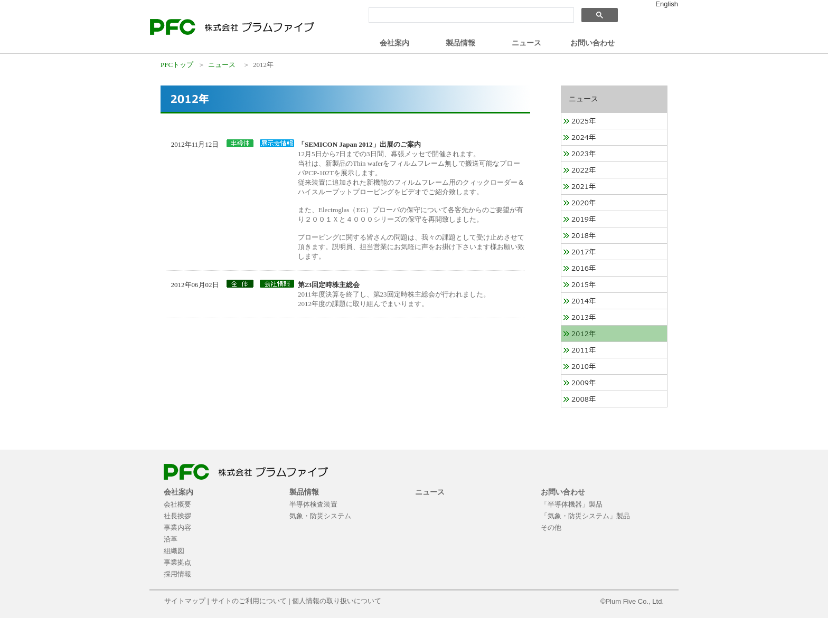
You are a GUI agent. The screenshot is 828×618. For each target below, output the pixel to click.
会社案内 (394, 43)
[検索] (470, 15)
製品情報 (460, 43)
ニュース (526, 43)
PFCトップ (177, 65)
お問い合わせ (592, 43)
